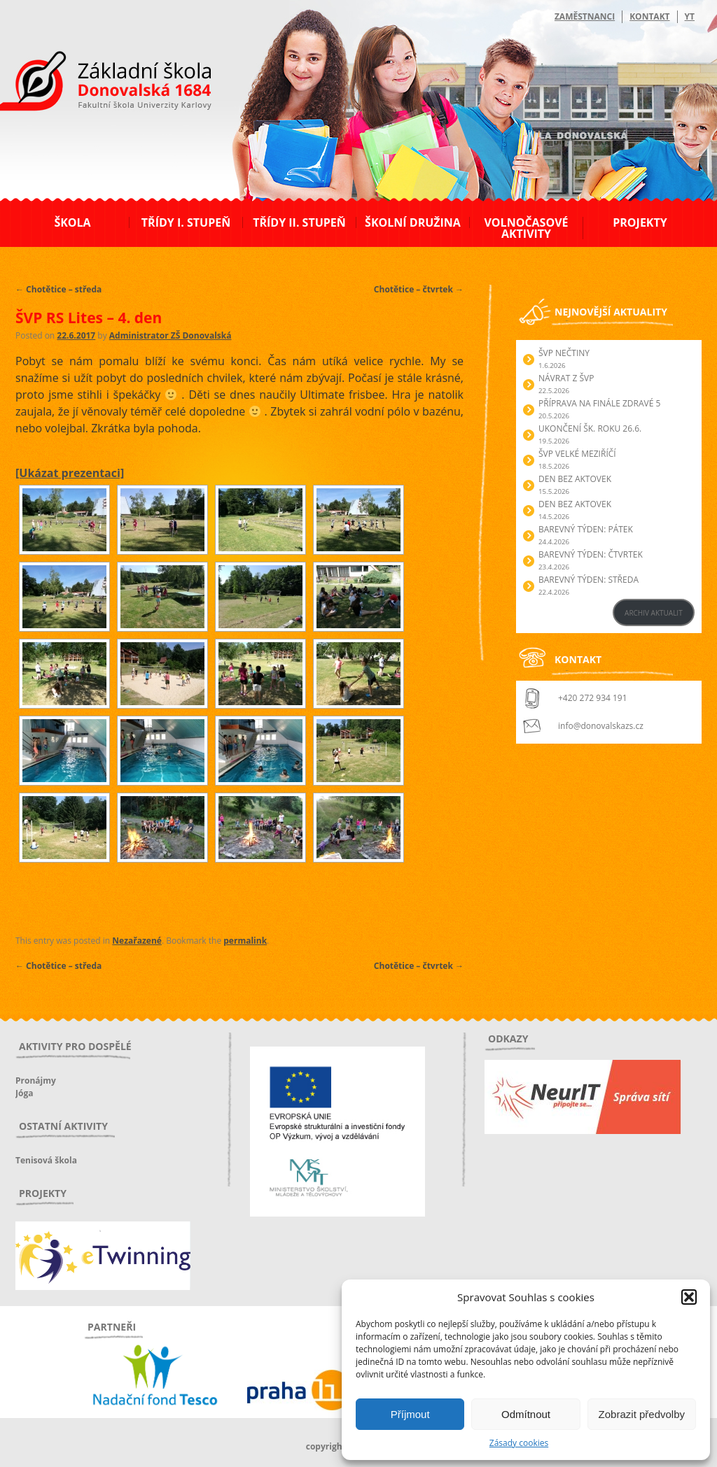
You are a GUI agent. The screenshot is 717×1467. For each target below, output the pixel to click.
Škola (72, 222)
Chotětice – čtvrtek (419, 289)
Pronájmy (35, 1080)
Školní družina (413, 222)
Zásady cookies (518, 1443)
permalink (245, 941)
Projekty (640, 222)
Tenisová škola (46, 1160)
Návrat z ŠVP (566, 378)
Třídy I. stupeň (185, 222)
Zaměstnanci (585, 16)
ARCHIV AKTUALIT (654, 613)
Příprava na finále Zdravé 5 (599, 403)
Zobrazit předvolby (642, 1414)
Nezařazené (137, 941)
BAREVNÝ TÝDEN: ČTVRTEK (590, 554)
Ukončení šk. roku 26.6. (589, 428)
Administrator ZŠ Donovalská (170, 335)
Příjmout (410, 1414)
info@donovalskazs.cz (600, 726)
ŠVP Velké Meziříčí (577, 454)
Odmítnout (525, 1414)
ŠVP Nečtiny (564, 353)
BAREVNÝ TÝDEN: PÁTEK (585, 529)
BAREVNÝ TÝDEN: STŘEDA (588, 580)
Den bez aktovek (574, 479)
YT (690, 16)
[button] (689, 1297)
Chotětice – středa (58, 289)
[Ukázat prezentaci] (69, 473)
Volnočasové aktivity (526, 228)
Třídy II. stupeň (299, 222)
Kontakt (649, 16)
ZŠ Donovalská (91, 83)
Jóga (24, 1093)
